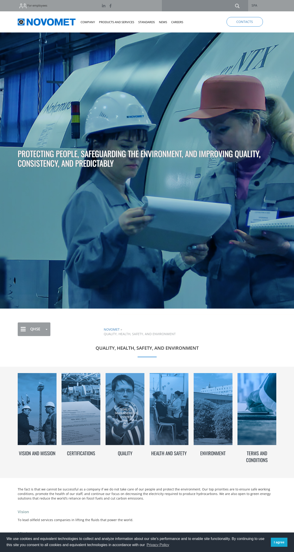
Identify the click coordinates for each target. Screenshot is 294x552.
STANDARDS (146, 22)
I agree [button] (279, 542)
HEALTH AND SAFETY (169, 453)
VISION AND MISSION (37, 453)
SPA (254, 5)
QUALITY (125, 453)
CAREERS (177, 22)
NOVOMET (112, 329)
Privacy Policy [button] (158, 545)
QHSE (34, 329)
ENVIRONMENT (213, 453)
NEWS (163, 22)
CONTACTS (244, 22)
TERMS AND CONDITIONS (257, 456)
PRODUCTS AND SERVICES (116, 22)
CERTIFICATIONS (81, 453)
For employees (33, 5)
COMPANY (88, 22)
